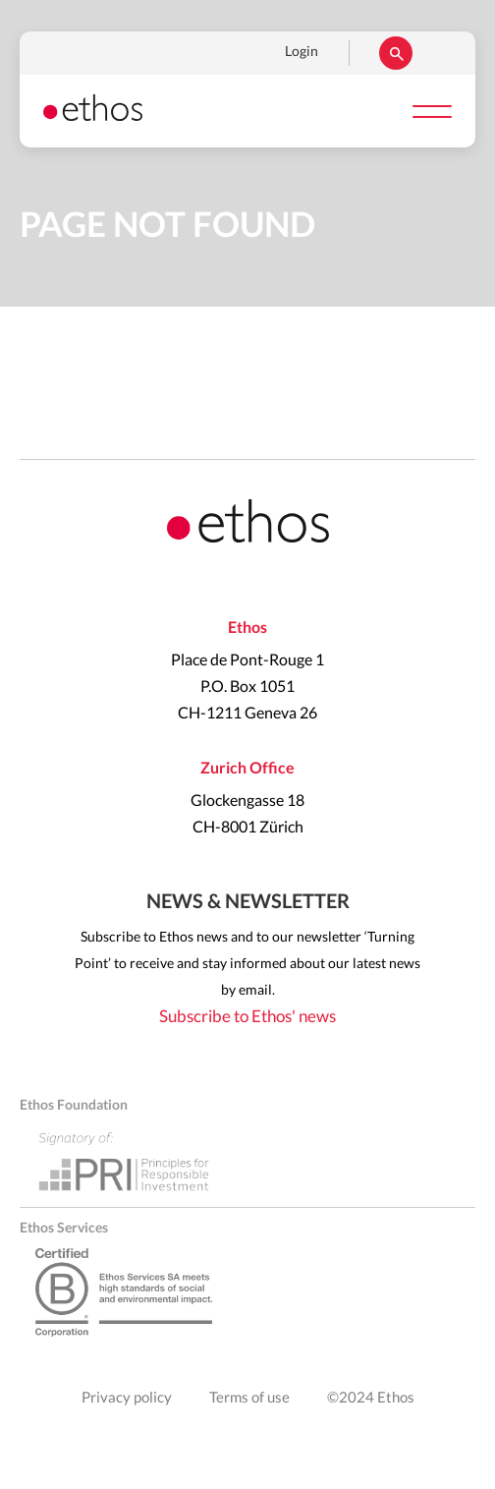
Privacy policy (127, 1398)
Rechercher (395, 53)
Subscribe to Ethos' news (247, 1016)
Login (301, 52)
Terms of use (249, 1398)
